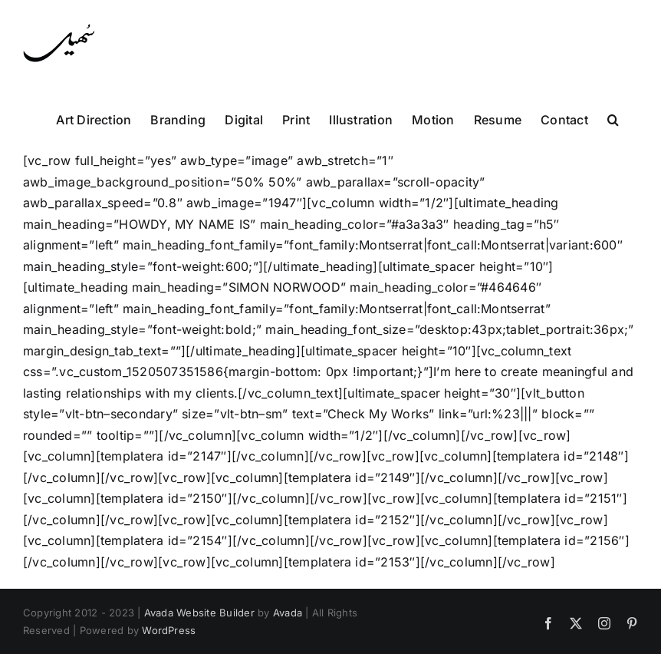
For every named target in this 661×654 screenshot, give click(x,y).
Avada (287, 612)
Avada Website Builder (199, 612)
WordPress (169, 630)
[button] (613, 118)
